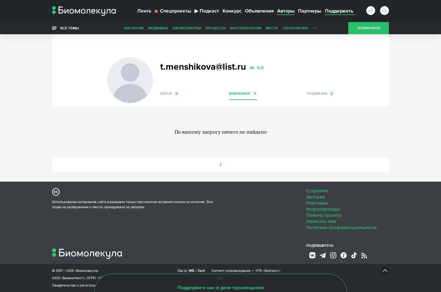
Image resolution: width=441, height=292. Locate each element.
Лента (144, 11)
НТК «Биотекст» (268, 270)
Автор (169, 93)
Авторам (315, 197)
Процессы (215, 28)
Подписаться (368, 28)
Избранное (243, 93)
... (314, 26)
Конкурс (232, 11)
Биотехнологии (245, 28)
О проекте (317, 191)
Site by (191, 270)
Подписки (320, 93)
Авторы (286, 11)
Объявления (259, 11)
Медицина (158, 28)
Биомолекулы (187, 28)
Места (272, 28)
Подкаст (206, 11)
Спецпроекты (173, 11)
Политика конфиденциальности (341, 227)
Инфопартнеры (323, 209)
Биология (134, 28)
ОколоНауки (295, 28)
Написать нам (321, 221)
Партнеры (309, 11)
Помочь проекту (324, 215)
